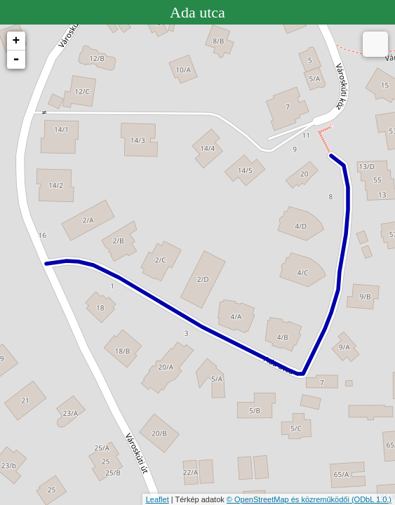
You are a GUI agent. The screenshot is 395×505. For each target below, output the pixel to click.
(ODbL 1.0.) (371, 499)
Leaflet (157, 499)
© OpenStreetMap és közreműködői (289, 499)
